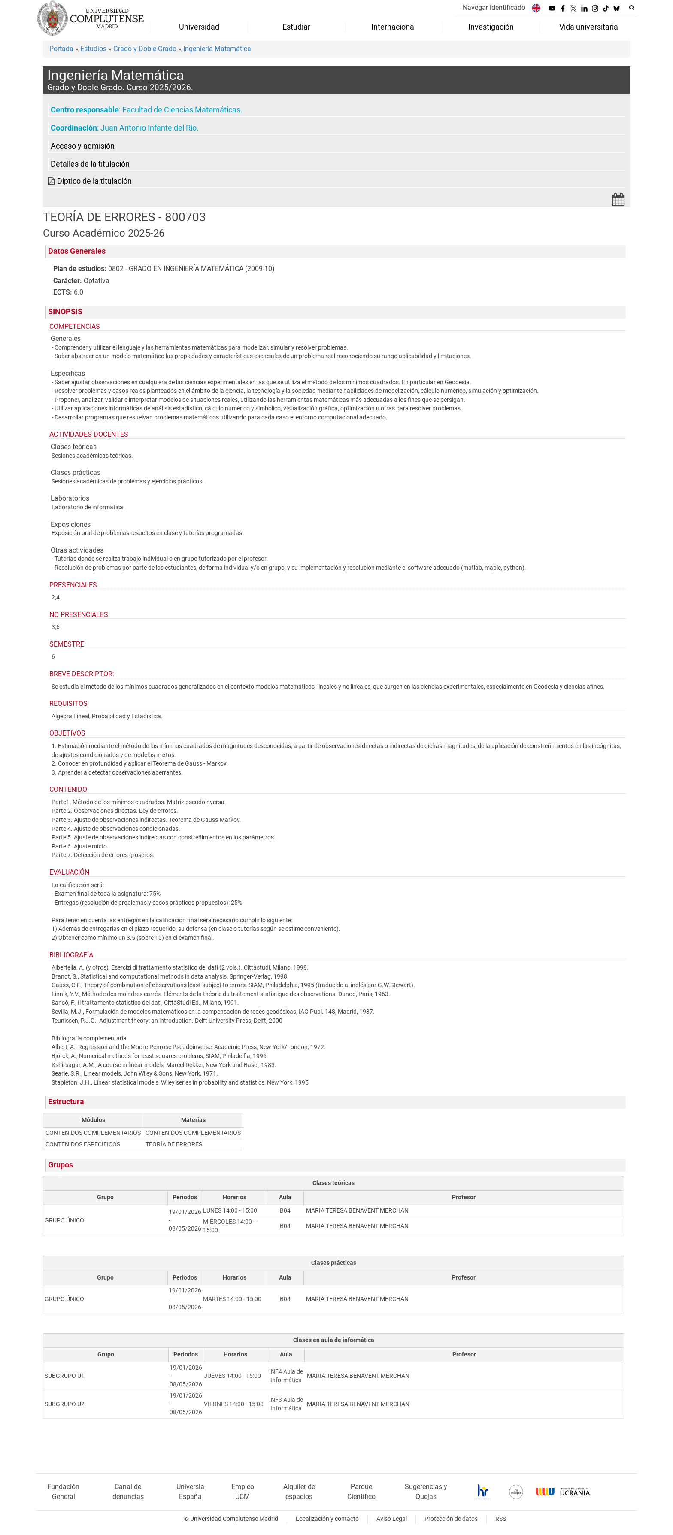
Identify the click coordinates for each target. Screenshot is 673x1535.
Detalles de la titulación (90, 164)
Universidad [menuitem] (199, 27)
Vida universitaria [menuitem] (588, 27)
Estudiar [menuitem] (296, 27)
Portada (61, 49)
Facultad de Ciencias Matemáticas (181, 110)
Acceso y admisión (83, 146)
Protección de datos (451, 1519)
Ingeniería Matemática (217, 49)
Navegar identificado (494, 7)
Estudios (93, 49)
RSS (500, 1519)
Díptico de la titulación (94, 181)
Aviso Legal (391, 1519)
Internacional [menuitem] (393, 27)
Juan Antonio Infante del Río (148, 128)
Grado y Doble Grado (144, 49)
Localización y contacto (327, 1519)
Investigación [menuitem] (491, 27)
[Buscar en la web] (632, 7)
